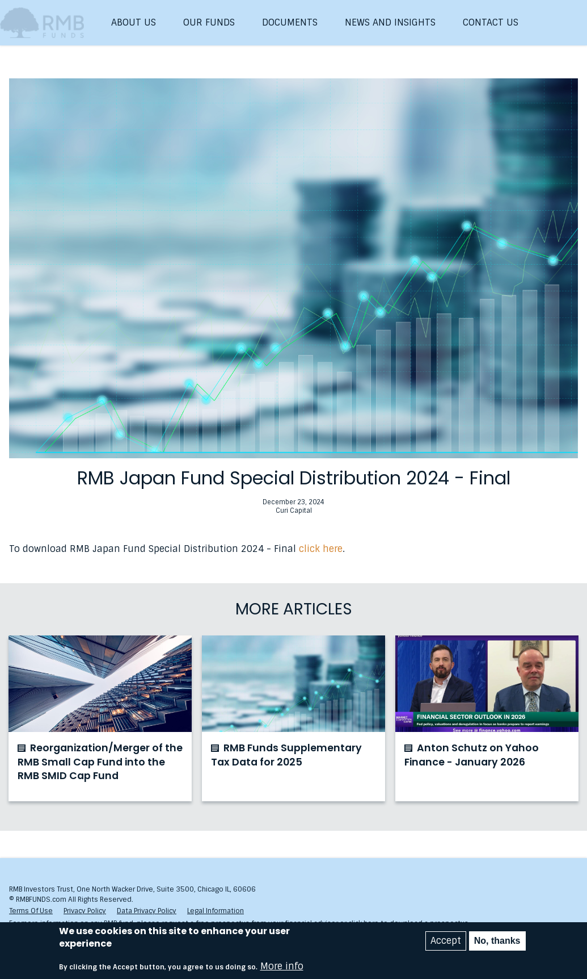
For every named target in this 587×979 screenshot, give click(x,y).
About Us (133, 22)
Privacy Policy (85, 910)
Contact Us (490, 22)
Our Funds (209, 22)
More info (281, 967)
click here (321, 549)
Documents (290, 22)
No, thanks (497, 940)
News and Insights (390, 22)
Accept (445, 941)
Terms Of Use (31, 910)
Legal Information (215, 910)
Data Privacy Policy (146, 910)
